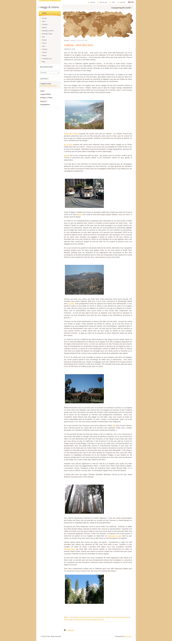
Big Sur (101, 619)
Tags (66, 617)
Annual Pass (70, 549)
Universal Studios (90, 619)
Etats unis (77, 617)
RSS (113, 2)
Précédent (70, 630)
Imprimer (122, 2)
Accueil (66, 40)
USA (71, 617)
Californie (86, 617)
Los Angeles (95, 617)
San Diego (117, 617)
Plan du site (103, 2)
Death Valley (68, 619)
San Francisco (106, 617)
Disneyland (79, 619)
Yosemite (125, 617)
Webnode (127, 636)
